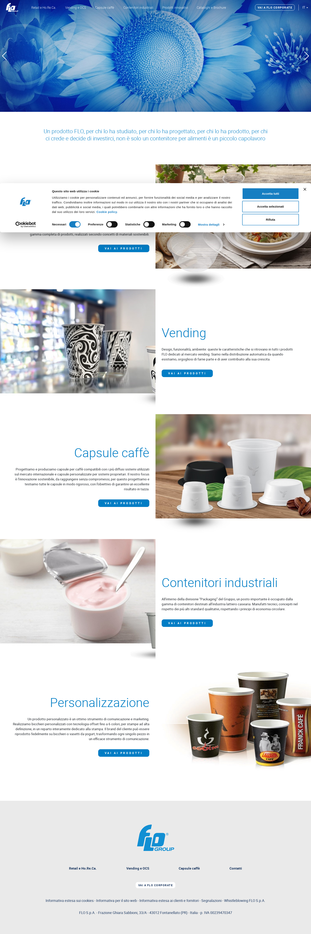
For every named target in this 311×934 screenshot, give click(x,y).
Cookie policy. (107, 28)
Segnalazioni (233, 900)
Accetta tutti (270, 10)
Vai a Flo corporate (155, 885)
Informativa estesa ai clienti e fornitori (169, 900)
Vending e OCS (137, 868)
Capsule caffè (189, 868)
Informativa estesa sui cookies (70, 900)
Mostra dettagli (208, 41)
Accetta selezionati (270, 23)
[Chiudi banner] (304, 6)
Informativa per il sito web (116, 900)
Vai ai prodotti (124, 248)
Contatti (235, 868)
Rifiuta (270, 36)
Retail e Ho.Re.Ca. (83, 868)
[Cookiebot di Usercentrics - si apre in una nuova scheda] (25, 42)
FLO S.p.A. (257, 900)
